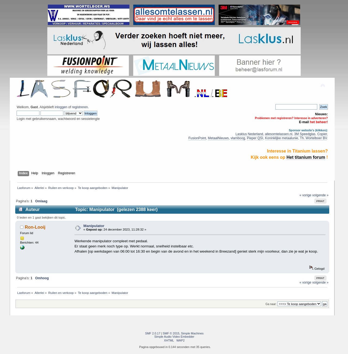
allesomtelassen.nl (278, 134)
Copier (322, 134)
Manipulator (93, 226)
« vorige (306, 195)
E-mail (304, 122)
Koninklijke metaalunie (281, 138)
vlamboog (238, 138)
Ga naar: (271, 304)
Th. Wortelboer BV (313, 138)
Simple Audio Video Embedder (174, 336)
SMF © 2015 (171, 333)
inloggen (61, 107)
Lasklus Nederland (249, 134)
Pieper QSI (255, 138)
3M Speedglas (304, 134)
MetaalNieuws (218, 138)
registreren (80, 107)
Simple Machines (192, 333)
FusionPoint (197, 138)
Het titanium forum (306, 157)
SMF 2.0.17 (152, 333)
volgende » (320, 195)
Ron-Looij (35, 227)
